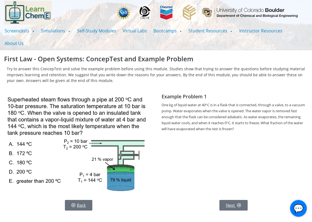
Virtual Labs (135, 31)
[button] (19, 31)
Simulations (56, 31)
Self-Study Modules (96, 31)
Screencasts (20, 31)
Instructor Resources (260, 31)
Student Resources (210, 31)
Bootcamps (167, 31)
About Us (14, 43)
